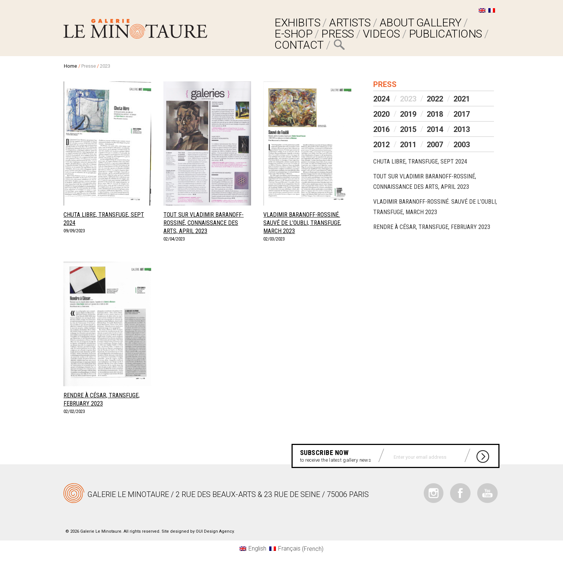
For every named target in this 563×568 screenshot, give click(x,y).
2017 (461, 114)
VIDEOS (381, 33)
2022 (435, 98)
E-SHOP (293, 33)
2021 (461, 98)
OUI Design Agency (215, 531)
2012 (381, 144)
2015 (408, 129)
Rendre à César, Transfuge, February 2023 (431, 226)
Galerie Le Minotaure (135, 29)
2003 (461, 144)
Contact (299, 44)
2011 (408, 144)
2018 (435, 114)
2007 (435, 144)
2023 (408, 98)
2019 (408, 114)
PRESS (337, 33)
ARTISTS (350, 22)
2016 (381, 129)
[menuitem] (482, 10)
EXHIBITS (297, 22)
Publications (445, 33)
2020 (381, 114)
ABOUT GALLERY (421, 22)
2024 (381, 98)
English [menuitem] (257, 548)
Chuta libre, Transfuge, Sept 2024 (420, 161)
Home (70, 66)
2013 (461, 129)
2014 (435, 129)
